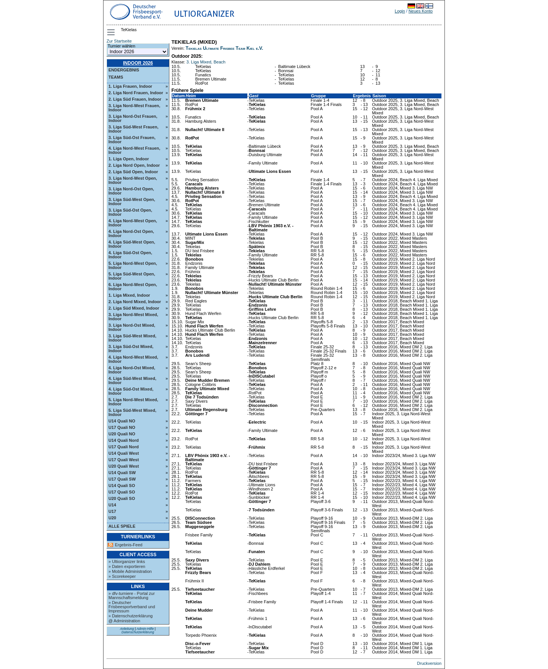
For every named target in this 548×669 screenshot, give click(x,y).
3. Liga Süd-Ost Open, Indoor (130, 212)
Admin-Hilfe (145, 629)
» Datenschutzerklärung (130, 616)
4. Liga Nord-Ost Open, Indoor (131, 233)
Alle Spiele (121, 526)
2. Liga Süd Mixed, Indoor (133, 308)
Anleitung (127, 629)
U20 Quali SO (121, 498)
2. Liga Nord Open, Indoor (134, 165)
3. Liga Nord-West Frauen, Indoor (134, 107)
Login (400, 11)
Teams (115, 77)
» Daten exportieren (126, 566)
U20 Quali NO (121, 434)
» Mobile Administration (130, 571)
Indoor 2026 (138, 63)
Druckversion (429, 663)
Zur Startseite (119, 41)
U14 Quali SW (122, 472)
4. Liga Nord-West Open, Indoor (132, 222)
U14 (112, 505)
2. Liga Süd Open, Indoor (133, 171)
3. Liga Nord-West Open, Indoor (132, 180)
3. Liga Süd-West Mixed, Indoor (132, 338)
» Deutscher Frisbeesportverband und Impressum (131, 606)
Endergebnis (123, 70)
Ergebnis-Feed (128, 545)
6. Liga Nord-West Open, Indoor (132, 286)
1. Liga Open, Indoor (128, 159)
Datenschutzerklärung (137, 632)
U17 (112, 511)
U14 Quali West (123, 453)
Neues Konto (420, 11)
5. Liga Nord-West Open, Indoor (132, 265)
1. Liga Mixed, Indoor (129, 295)
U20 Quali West (123, 466)
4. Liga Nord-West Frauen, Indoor (134, 150)
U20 (112, 518)
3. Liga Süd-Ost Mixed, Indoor (130, 348)
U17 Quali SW (122, 479)
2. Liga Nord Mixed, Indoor (134, 301)
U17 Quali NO (121, 427)
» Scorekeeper (122, 576)
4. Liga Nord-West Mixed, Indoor (133, 359)
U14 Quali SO (121, 485)
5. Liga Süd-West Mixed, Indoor (132, 412)
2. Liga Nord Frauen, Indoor (135, 92)
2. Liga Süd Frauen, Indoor (134, 99)
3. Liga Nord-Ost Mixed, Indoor (131, 327)
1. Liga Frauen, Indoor (130, 86)
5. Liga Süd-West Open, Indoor (131, 276)
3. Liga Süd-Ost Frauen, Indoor (131, 139)
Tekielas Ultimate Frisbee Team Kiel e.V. (224, 48)
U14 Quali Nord (123, 440)
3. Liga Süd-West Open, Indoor (131, 201)
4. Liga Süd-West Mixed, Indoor (132, 380)
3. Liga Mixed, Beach (206, 62)
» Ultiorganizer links (126, 561)
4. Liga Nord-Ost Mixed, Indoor (131, 369)
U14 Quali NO (121, 421)
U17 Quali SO (121, 492)
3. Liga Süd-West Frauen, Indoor (133, 129)
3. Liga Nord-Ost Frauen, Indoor (132, 118)
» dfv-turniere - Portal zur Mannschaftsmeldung (131, 595)
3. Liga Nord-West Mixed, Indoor (133, 316)
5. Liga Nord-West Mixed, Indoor (133, 401)
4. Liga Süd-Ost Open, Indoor (130, 254)
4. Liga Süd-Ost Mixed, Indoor (130, 391)
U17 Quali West (123, 459)
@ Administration (124, 620)
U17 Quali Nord (123, 446)
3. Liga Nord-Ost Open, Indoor (131, 191)
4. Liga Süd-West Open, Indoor (131, 244)
